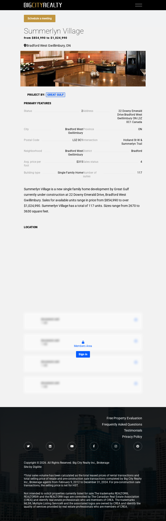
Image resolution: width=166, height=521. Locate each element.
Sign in (83, 354)
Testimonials (133, 430)
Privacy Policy (132, 436)
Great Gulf (55, 94)
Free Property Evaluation (124, 418)
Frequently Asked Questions (122, 424)
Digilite (37, 467)
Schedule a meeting (40, 18)
